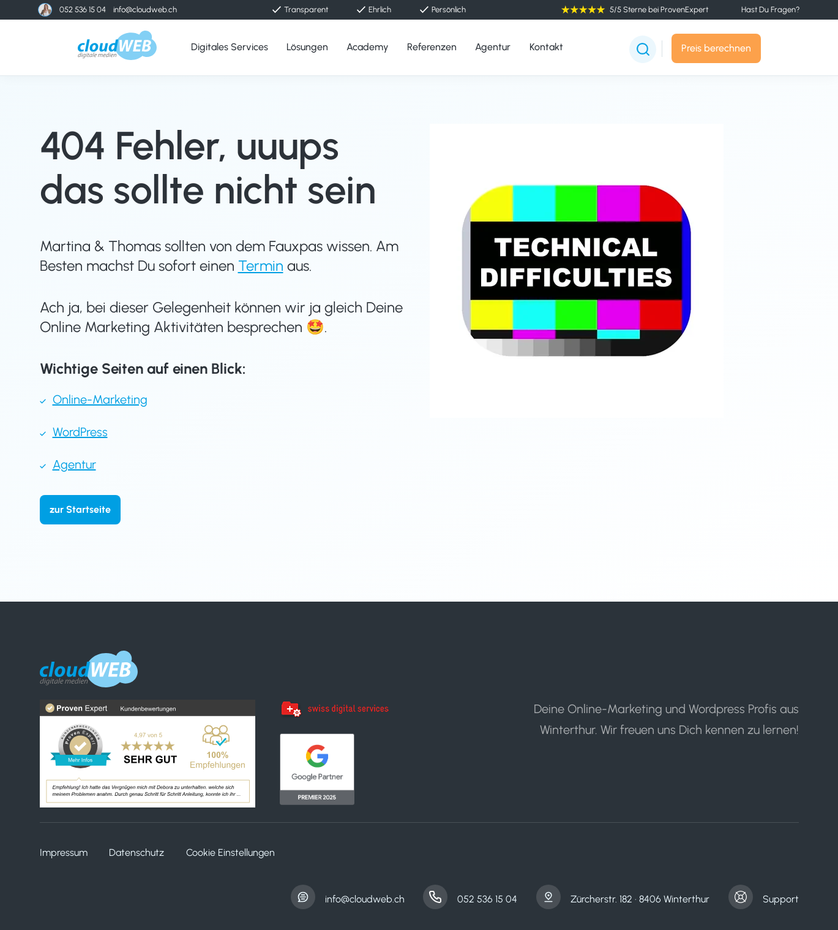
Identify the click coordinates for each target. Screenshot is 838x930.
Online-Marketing (100, 399)
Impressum (64, 852)
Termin (260, 265)
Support (781, 899)
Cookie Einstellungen (230, 852)
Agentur (74, 464)
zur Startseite (80, 509)
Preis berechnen (716, 48)
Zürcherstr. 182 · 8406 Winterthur (640, 899)
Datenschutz (136, 852)
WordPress (80, 432)
